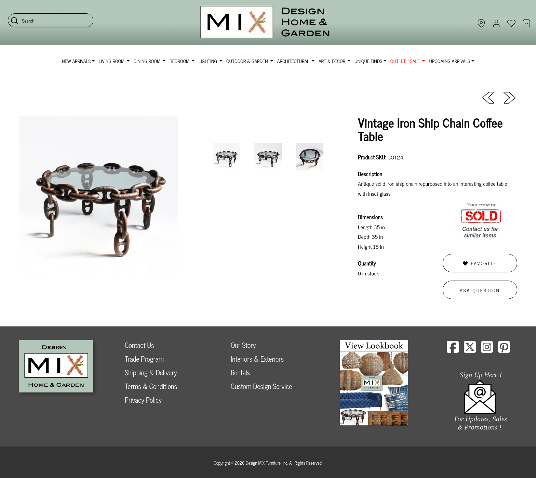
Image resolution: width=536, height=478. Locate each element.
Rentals (240, 372)
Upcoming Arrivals (449, 61)
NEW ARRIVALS (76, 61)
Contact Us (139, 345)
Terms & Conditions (151, 386)
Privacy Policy (143, 399)
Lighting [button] (208, 61)
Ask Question (480, 290)
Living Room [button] (112, 61)
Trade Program (144, 358)
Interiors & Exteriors (257, 358)
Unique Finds (368, 61)
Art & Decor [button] (333, 61)
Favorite (480, 263)
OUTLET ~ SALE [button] (405, 61)
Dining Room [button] (147, 61)
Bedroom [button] (180, 61)
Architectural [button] (294, 61)
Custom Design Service (261, 386)
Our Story (243, 345)
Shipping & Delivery (151, 372)
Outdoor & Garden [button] (247, 61)
